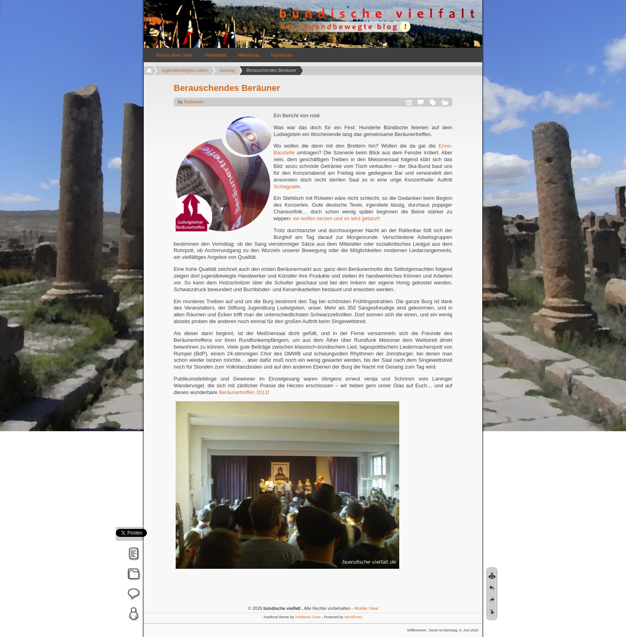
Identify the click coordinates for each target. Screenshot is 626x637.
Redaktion (194, 101)
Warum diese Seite (174, 55)
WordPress (353, 617)
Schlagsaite (286, 186)
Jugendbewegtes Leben (184, 70)
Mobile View (366, 608)
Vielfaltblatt (215, 55)
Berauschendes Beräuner (227, 88)
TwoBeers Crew (308, 617)
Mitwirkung (248, 55)
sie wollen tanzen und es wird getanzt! (336, 218)
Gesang (227, 70)
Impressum (282, 55)
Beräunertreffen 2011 (243, 392)
